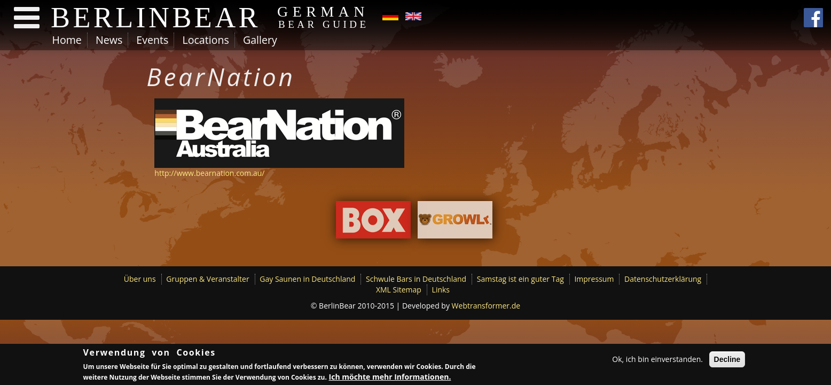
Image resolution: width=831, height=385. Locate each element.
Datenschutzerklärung (662, 279)
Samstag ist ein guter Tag (520, 279)
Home (67, 40)
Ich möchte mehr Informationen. (390, 377)
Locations (205, 40)
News (109, 40)
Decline (727, 359)
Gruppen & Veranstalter (207, 279)
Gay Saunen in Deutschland (307, 279)
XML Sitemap (398, 289)
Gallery (260, 40)
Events (152, 40)
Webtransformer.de (486, 306)
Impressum (594, 279)
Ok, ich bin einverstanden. (657, 359)
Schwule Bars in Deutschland (416, 279)
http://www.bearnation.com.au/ (209, 173)
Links (441, 289)
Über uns (140, 279)
